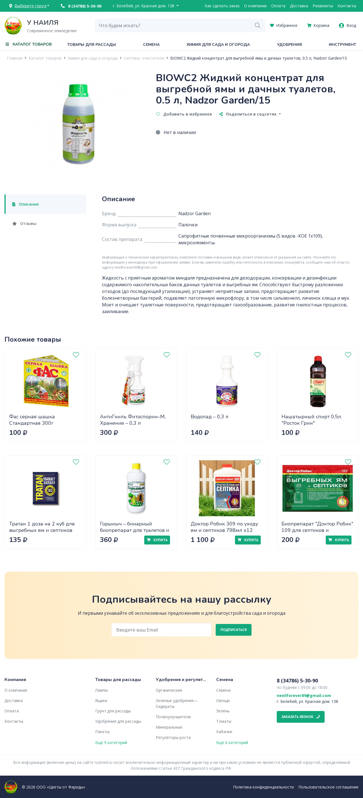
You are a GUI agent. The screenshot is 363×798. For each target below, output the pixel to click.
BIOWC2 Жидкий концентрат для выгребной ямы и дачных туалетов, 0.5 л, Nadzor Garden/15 (258, 58)
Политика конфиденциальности (263, 787)
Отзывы (24, 223)
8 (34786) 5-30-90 (81, 6)
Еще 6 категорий (232, 742)
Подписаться (233, 630)
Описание (25, 204)
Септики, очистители (144, 58)
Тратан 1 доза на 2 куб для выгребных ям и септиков (42, 527)
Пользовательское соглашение (328, 787)
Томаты (223, 721)
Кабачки (224, 731)
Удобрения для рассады (118, 721)
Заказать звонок (300, 717)
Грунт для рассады (113, 710)
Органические (169, 690)
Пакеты (102, 731)
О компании (255, 5)
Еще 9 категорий (111, 742)
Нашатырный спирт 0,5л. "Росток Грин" (311, 419)
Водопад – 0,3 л (210, 416)
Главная (14, 58)
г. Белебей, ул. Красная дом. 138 (144, 5)
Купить (157, 540)
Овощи (223, 700)
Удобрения (289, 44)
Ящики (101, 700)
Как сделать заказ (222, 5)
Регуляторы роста (173, 737)
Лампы (101, 690)
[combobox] (172, 25)
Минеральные (169, 727)
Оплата (278, 5)
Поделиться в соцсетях (248, 114)
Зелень (223, 710)
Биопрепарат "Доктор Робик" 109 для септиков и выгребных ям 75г (317, 530)
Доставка (299, 5)
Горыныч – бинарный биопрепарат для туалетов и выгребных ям (134, 530)
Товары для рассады (91, 44)
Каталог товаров (45, 58)
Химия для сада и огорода (218, 44)
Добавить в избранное (184, 114)
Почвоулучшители (173, 716)
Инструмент (342, 44)
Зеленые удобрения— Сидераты (177, 703)
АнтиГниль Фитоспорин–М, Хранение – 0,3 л (133, 419)
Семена (151, 44)
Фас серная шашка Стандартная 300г (32, 419)
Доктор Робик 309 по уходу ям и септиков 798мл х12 (224, 527)
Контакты (347, 5)
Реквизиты (323, 5)
